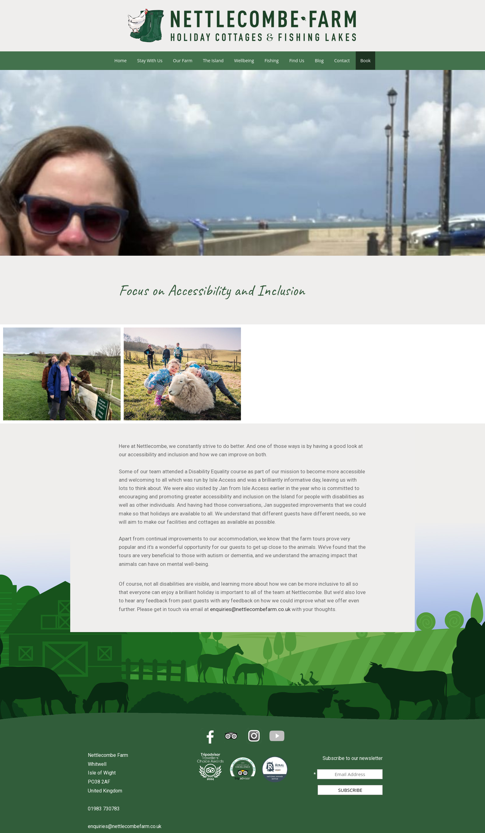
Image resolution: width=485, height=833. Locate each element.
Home (120, 60)
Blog (319, 60)
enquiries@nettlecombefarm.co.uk (250, 609)
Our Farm (182, 60)
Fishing (271, 60)
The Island (213, 60)
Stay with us (150, 60)
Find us (296, 60)
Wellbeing (244, 60)
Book (365, 60)
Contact (342, 60)
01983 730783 (104, 809)
